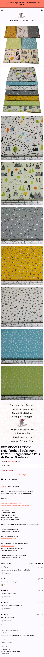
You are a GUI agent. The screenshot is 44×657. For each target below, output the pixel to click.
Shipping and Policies (16, 635)
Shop (2, 635)
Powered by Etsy (5, 653)
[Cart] (42, 10)
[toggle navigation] (2, 10)
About (7, 635)
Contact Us (26, 635)
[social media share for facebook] (2, 479)
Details (3, 486)
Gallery (32, 635)
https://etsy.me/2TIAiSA (7, 546)
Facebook (3, 642)
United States (12, 461)
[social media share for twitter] (6, 479)
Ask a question (15, 479)
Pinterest (10, 642)
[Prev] (1, 624)
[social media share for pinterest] (9, 479)
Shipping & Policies (13, 486)
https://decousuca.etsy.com (8, 539)
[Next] (42, 624)
